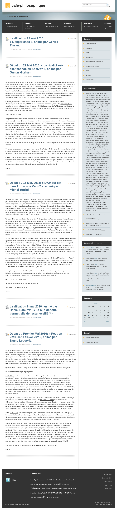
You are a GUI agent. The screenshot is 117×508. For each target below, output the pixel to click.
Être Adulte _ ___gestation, (94, 234)
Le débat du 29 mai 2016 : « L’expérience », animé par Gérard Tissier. (34, 42)
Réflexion (52, 480)
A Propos (48, 23)
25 (92, 317)
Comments (108, 29)
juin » (107, 321)
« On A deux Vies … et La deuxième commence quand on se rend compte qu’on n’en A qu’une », (97, 216)
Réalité (66, 484)
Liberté (43, 488)
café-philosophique (28, 5)
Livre (52, 488)
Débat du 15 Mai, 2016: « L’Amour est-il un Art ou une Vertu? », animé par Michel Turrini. (36, 186)
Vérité (74, 488)
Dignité (40, 497)
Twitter (14, 480)
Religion (47, 488)
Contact (67, 23)
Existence (66, 488)
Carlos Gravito (90, 258)
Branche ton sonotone (92, 337)
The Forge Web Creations (104, 504)
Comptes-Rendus (91, 43)
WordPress (108, 488)
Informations (89, 57)
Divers (87, 52)
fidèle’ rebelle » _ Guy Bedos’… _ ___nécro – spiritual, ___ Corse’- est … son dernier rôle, (98, 287)
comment (72, 39)
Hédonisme (33, 493)
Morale (42, 480)
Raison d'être (58, 488)
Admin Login (108, 481)
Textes (87, 70)
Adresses (88, 23)
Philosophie (35, 488)
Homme (55, 484)
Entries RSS (108, 474)
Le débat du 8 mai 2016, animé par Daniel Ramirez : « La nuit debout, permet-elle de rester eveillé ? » (33, 310)
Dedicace (9, 23)
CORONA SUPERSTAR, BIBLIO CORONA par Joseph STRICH (96, 266)
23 (85, 317)
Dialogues (89, 48)
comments (72, 307)
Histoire (28, 23)
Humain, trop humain (92, 342)
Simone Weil (55, 497)
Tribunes (88, 75)
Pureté (46, 480)
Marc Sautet (70, 480)
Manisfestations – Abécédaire (94, 61)
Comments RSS (107, 478)
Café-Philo (48, 492)
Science (50, 484)
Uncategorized (37, 49)
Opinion (36, 480)
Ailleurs (61, 484)
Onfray (40, 493)
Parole (45, 484)
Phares (46, 497)
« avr (85, 321)
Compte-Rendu (61, 492)
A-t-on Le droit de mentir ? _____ (95, 229)
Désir (32, 480)
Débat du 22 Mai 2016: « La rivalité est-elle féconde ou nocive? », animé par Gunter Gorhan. (36, 69)
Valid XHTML (108, 485)
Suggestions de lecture (92, 66)
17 (89, 315)
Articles (109, 26)
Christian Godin (60, 480)
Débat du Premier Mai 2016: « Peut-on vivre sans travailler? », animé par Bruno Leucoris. (36, 337)
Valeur (41, 484)
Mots (70, 488)
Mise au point (34, 484)
